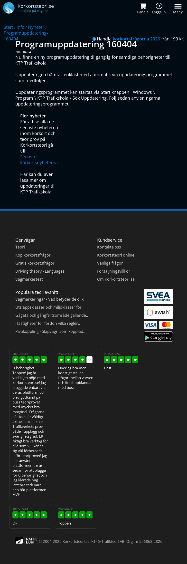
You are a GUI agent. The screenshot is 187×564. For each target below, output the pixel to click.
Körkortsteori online (115, 255)
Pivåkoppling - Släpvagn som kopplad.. (50, 331)
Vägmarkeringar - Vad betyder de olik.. (50, 299)
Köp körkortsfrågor (33, 255)
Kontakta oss (109, 247)
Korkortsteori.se (76, 541)
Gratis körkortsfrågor (35, 263)
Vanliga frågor (110, 263)
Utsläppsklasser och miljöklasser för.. (49, 307)
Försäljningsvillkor (113, 271)
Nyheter (36, 27)
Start (8, 27)
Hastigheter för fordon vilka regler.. (47, 323)
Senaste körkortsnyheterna (39, 159)
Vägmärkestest (29, 279)
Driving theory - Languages (40, 271)
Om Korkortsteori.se (116, 279)
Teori (20, 247)
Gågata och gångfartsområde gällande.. (51, 315)
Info (21, 27)
